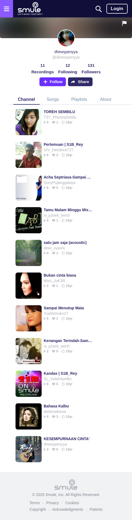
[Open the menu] (6, 8)
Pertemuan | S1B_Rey (63, 144)
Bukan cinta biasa (60, 275)
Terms (34, 503)
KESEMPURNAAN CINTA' (67, 439)
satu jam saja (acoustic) (65, 242)
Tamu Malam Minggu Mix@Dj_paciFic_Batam (69, 210)
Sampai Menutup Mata (64, 308)
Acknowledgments (67, 509)
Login (117, 8)
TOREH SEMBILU (59, 112)
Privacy (52, 503)
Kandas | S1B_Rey (60, 373)
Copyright (37, 509)
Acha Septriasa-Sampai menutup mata (69, 177)
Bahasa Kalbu (56, 406)
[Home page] (30, 8)
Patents (96, 509)
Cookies (72, 503)
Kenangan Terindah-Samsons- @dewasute (69, 340)
